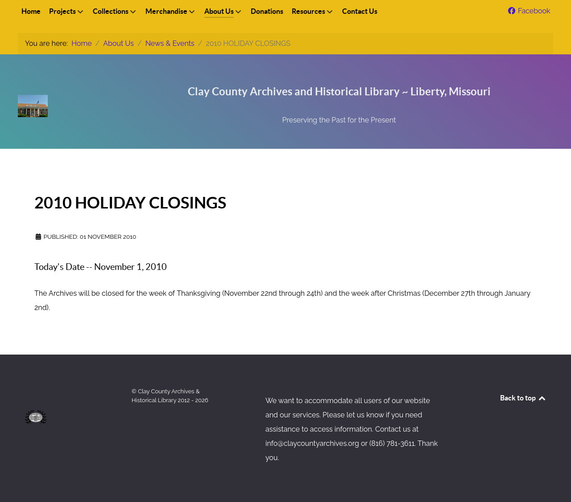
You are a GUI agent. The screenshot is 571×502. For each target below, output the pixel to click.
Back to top (523, 398)
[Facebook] (528, 10)
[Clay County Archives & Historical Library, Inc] (71, 87)
